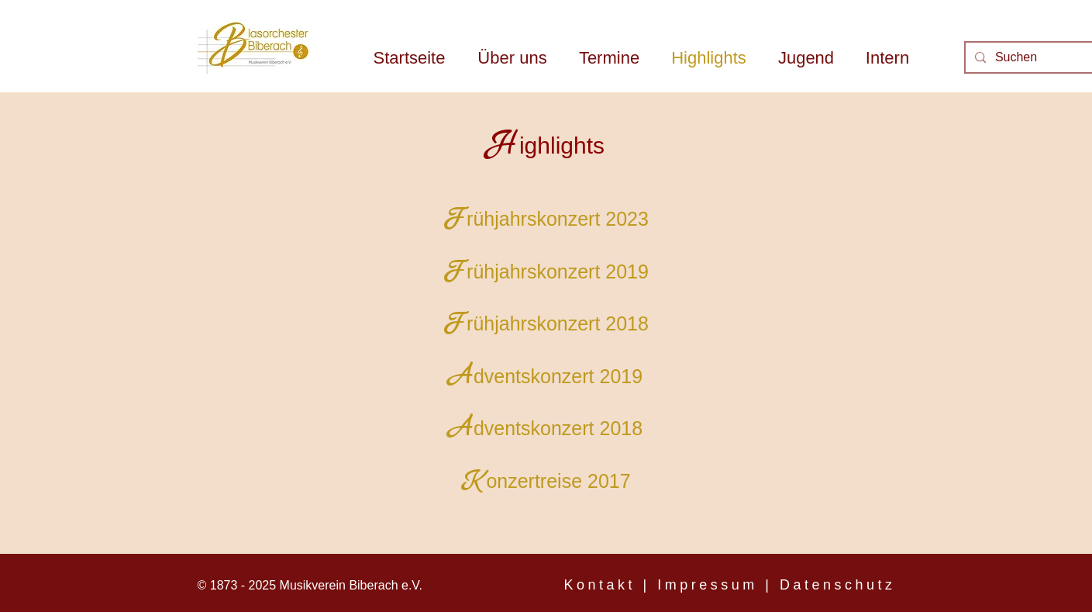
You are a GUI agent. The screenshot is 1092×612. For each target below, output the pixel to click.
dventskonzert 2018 (558, 428)
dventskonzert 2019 (558, 376)
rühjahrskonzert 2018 (558, 323)
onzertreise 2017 (558, 481)
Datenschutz (838, 585)
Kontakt (600, 585)
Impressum (707, 585)
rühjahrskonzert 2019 (558, 271)
